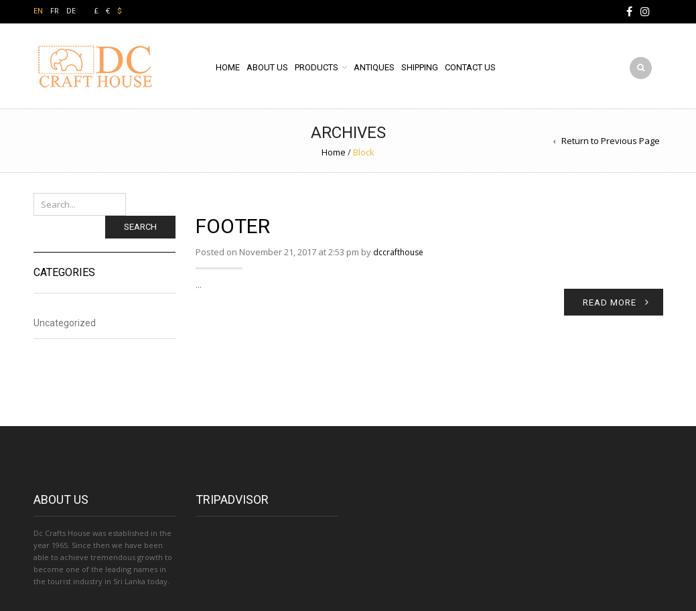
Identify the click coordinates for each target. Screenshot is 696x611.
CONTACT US (470, 67)
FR (54, 10)
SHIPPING (419, 67)
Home (334, 152)
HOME (228, 67)
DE (71, 10)
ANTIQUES (374, 67)
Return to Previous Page (610, 141)
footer (233, 226)
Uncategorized (64, 323)
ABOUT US (267, 67)
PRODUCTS (316, 67)
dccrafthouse (398, 252)
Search (140, 227)
